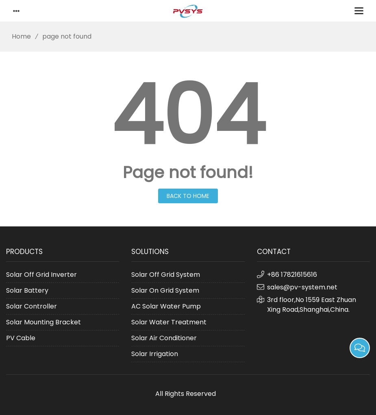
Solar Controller (31, 306)
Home (18, 36)
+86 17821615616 (292, 274)
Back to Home (188, 196)
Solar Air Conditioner (164, 338)
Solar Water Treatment (168, 322)
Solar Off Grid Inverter (41, 274)
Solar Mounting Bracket (43, 322)
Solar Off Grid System (165, 274)
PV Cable (20, 338)
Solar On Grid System (165, 290)
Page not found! (188, 172)
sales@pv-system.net (302, 287)
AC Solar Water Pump (166, 306)
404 (188, 115)
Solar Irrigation (154, 354)
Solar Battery (27, 290)
